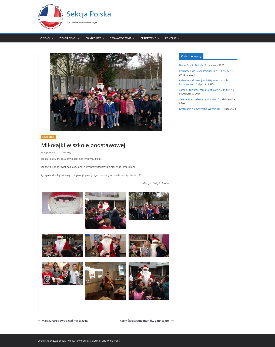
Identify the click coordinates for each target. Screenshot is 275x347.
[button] (52, 38)
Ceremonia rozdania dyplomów (197, 99)
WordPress (113, 340)
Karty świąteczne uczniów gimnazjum (147, 321)
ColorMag (95, 340)
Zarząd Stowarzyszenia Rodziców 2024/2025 (204, 90)
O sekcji (45, 38)
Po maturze (93, 38)
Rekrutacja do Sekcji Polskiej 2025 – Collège (204, 71)
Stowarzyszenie (120, 38)
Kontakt (170, 38)
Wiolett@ (67, 152)
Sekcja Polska (89, 14)
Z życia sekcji (67, 38)
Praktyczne (148, 38)
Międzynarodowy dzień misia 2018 (63, 321)
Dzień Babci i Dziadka (191, 65)
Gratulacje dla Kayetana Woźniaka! (199, 108)
